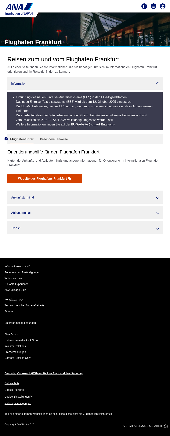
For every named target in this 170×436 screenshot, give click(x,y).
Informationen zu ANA (17, 266)
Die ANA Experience (16, 284)
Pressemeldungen (15, 351)
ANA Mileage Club (15, 289)
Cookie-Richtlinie (14, 389)
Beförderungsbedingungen (20, 322)
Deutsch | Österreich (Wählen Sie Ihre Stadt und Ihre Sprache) (44, 373)
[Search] (144, 6)
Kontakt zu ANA (14, 299)
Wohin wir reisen (14, 278)
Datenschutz (12, 383)
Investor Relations (15, 346)
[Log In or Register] (162, 6)
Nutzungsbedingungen (18, 403)
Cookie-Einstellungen (19, 396)
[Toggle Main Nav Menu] (153, 6)
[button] (85, 83)
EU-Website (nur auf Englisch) (92, 124)
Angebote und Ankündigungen (22, 272)
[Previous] (11, 139)
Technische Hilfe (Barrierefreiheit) (24, 305)
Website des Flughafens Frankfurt (44, 178)
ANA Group (11, 334)
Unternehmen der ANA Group (22, 340)
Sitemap (9, 311)
